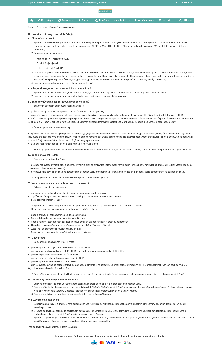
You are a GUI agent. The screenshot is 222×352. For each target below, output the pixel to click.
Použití (101, 20)
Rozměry (44, 20)
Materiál (64, 20)
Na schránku (121, 20)
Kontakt (102, 3)
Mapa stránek (150, 336)
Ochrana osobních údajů (71, 3)
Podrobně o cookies (51, 3)
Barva (83, 20)
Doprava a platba (35, 3)
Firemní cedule (143, 20)
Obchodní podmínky (90, 3)
